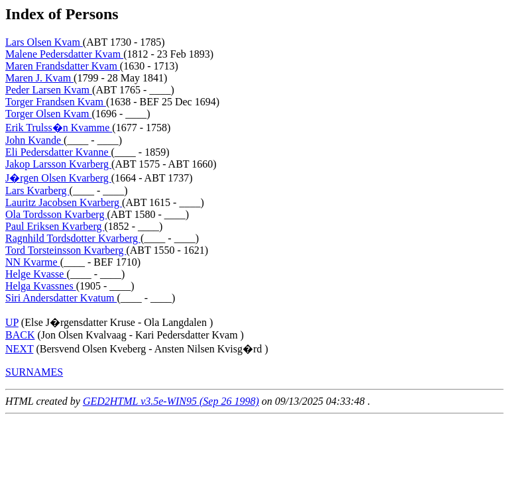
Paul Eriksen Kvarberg (54, 226)
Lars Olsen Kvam (44, 42)
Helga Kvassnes (40, 286)
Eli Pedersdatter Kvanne (58, 152)
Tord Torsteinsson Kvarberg (65, 250)
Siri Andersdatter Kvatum (61, 297)
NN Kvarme (32, 262)
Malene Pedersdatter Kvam (64, 54)
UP (12, 322)
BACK (19, 335)
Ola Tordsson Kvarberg (56, 214)
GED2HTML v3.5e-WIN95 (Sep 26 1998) (171, 401)
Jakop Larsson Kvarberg (58, 164)
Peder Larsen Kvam (48, 89)
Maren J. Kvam (39, 77)
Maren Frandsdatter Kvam (62, 66)
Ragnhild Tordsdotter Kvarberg (73, 238)
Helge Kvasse (35, 274)
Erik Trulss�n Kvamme (58, 127)
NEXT (19, 348)
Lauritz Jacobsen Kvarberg (63, 202)
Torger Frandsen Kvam (55, 101)
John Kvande (34, 140)
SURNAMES (34, 372)
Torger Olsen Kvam (48, 113)
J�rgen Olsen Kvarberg (58, 178)
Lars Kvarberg (37, 190)
